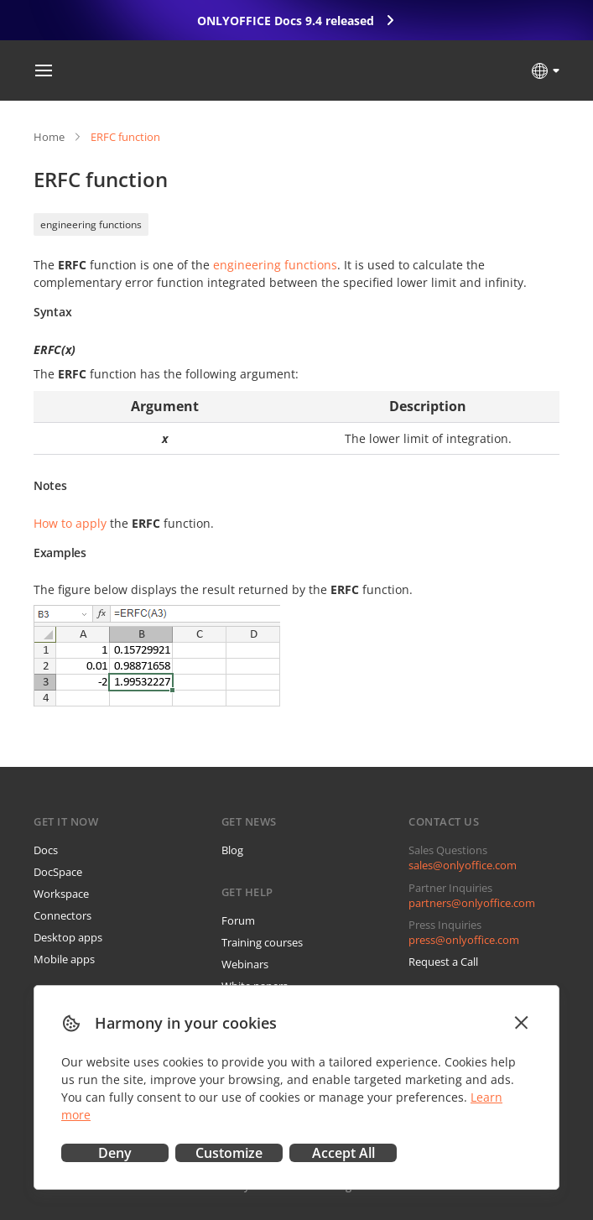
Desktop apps (68, 937)
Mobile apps (64, 959)
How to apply (70, 523)
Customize (229, 1153)
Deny (115, 1153)
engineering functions (91, 224)
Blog (232, 850)
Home (49, 136)
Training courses (262, 942)
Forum (238, 920)
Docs (46, 850)
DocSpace (58, 871)
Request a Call (443, 961)
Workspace (61, 893)
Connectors (62, 915)
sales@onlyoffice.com (462, 865)
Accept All (343, 1153)
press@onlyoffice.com (463, 939)
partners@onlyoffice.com (471, 902)
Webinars (244, 964)
